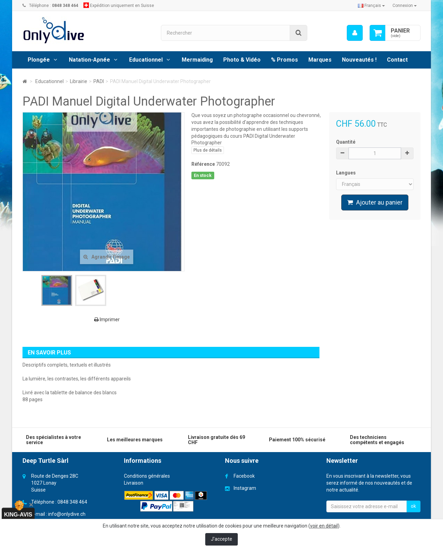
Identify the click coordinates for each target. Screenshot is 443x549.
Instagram (245, 488)
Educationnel (146, 59)
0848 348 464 (72, 502)
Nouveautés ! (359, 59)
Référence (203, 164)
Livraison (133, 483)
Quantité (345, 142)
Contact (397, 59)
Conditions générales (147, 476)
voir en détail (324, 526)
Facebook (244, 476)
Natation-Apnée (89, 59)
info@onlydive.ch (66, 514)
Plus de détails (207, 150)
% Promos (284, 59)
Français (371, 5)
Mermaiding (197, 59)
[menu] (355, 33)
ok (413, 506)
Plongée (39, 59)
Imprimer (107, 319)
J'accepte (221, 539)
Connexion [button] (404, 5)
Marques (320, 59)
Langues (346, 173)
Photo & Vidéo (242, 59)
